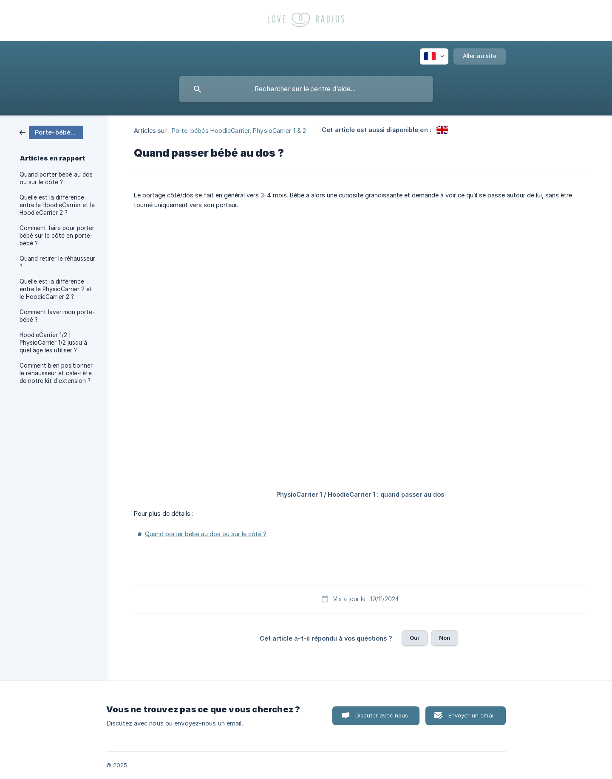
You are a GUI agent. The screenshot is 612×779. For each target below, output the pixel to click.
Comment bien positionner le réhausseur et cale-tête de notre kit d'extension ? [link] (56, 373)
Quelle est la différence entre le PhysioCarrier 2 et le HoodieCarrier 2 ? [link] (56, 289)
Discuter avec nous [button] (381, 715)
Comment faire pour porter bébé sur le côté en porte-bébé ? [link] (57, 236)
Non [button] (444, 637)
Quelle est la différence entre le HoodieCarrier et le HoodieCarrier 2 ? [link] (57, 205)
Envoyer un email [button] (471, 715)
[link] (51, 132)
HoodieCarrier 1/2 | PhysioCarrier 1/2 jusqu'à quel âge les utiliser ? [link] (53, 343)
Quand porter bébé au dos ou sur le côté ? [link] (56, 178)
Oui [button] (414, 637)
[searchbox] (306, 89)
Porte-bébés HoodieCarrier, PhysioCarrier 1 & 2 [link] (239, 130)
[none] (434, 56)
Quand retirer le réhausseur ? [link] (57, 262)
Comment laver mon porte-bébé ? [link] (57, 316)
